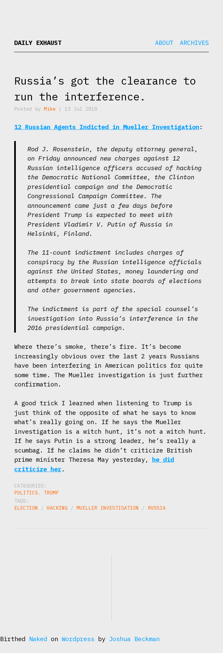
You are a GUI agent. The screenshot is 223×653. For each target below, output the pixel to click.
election (26, 508)
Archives (194, 43)
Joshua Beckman (134, 639)
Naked (38, 639)
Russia (157, 508)
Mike (50, 109)
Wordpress (78, 639)
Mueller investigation (108, 508)
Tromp (51, 493)
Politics (26, 493)
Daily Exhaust (37, 43)
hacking (57, 508)
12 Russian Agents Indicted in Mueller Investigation (106, 127)
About (164, 43)
